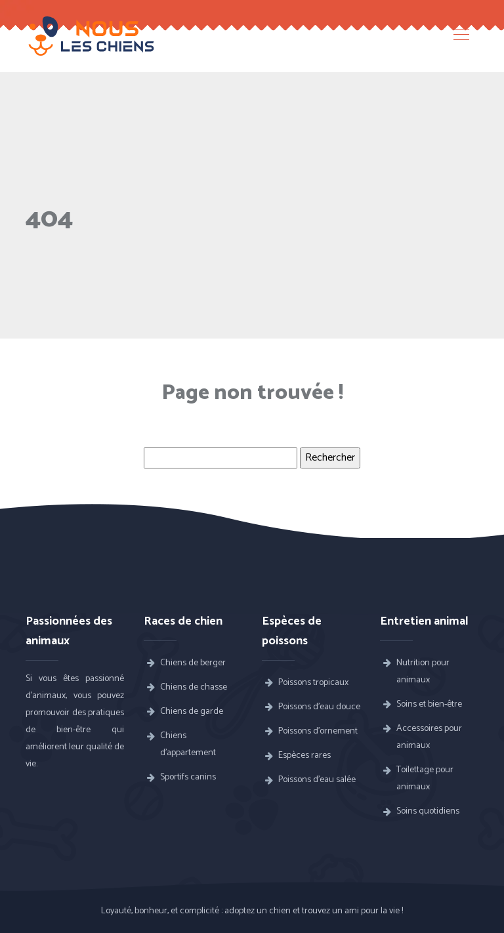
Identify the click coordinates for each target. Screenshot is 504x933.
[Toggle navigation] (460, 36)
